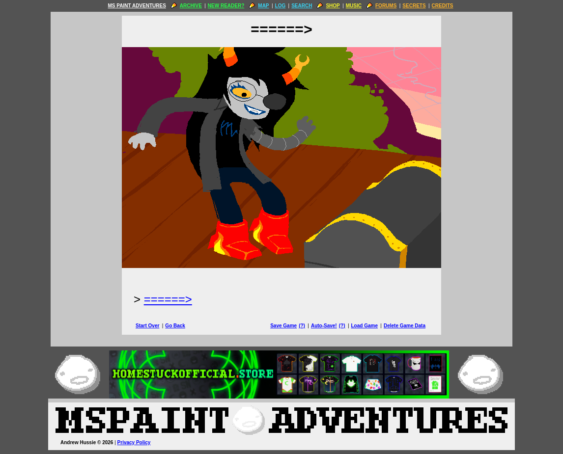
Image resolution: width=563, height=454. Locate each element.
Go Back (175, 325)
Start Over (147, 325)
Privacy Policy (134, 442)
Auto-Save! (324, 325)
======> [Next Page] (168, 299)
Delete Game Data (404, 325)
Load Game (364, 325)
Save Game (283, 325)
